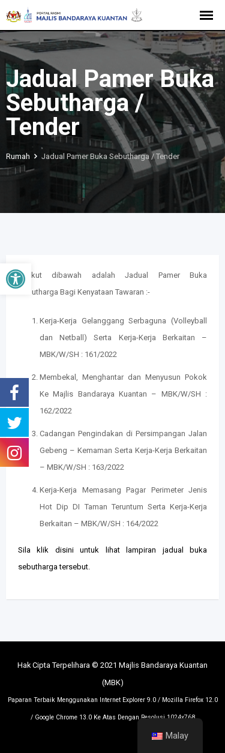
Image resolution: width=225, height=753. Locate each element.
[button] (15, 279)
